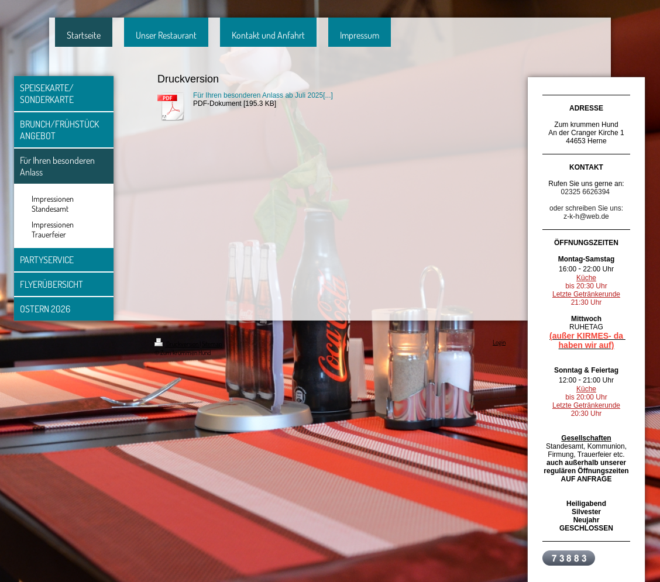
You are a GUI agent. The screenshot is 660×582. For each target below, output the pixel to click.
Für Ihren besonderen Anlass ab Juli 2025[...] (263, 95)
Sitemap (212, 344)
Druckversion (177, 344)
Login (499, 342)
